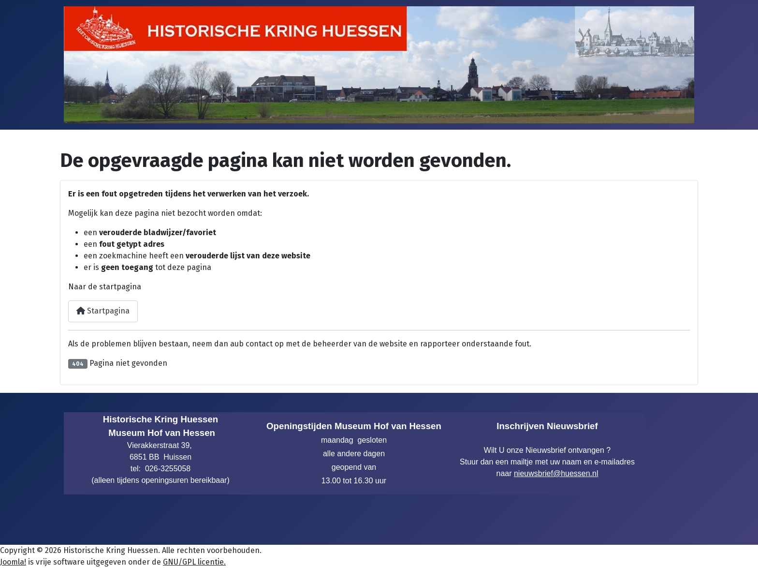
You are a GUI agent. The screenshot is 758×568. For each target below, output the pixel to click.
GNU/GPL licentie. (194, 562)
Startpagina (103, 310)
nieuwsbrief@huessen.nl (556, 473)
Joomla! (13, 562)
